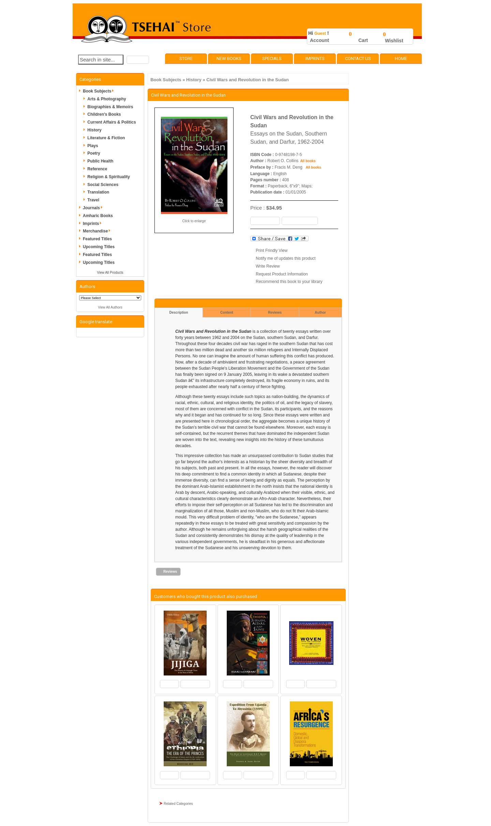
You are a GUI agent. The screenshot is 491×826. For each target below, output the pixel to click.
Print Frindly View (271, 250)
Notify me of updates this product (285, 258)
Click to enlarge (194, 221)
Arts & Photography (106, 99)
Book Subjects (165, 79)
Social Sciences (102, 184)
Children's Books (104, 114)
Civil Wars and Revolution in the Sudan (247, 79)
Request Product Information (282, 274)
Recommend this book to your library (289, 281)
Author (320, 312)
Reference (97, 169)
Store (186, 58)
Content (226, 312)
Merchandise (98, 231)
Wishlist (394, 40)
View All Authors (110, 307)
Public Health (100, 161)
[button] (138, 60)
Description (178, 312)
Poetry (93, 153)
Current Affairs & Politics (111, 122)
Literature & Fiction (106, 138)
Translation (98, 192)
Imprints (315, 58)
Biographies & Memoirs (110, 106)
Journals (94, 207)
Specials (272, 58)
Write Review (268, 266)
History (194, 79)
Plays (92, 145)
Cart (363, 40)
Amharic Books (98, 215)
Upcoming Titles (99, 246)
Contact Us (358, 58)
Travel (93, 200)
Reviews (275, 312)
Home (401, 58)
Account (319, 40)
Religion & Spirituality (108, 176)
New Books (229, 58)
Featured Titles (97, 239)
